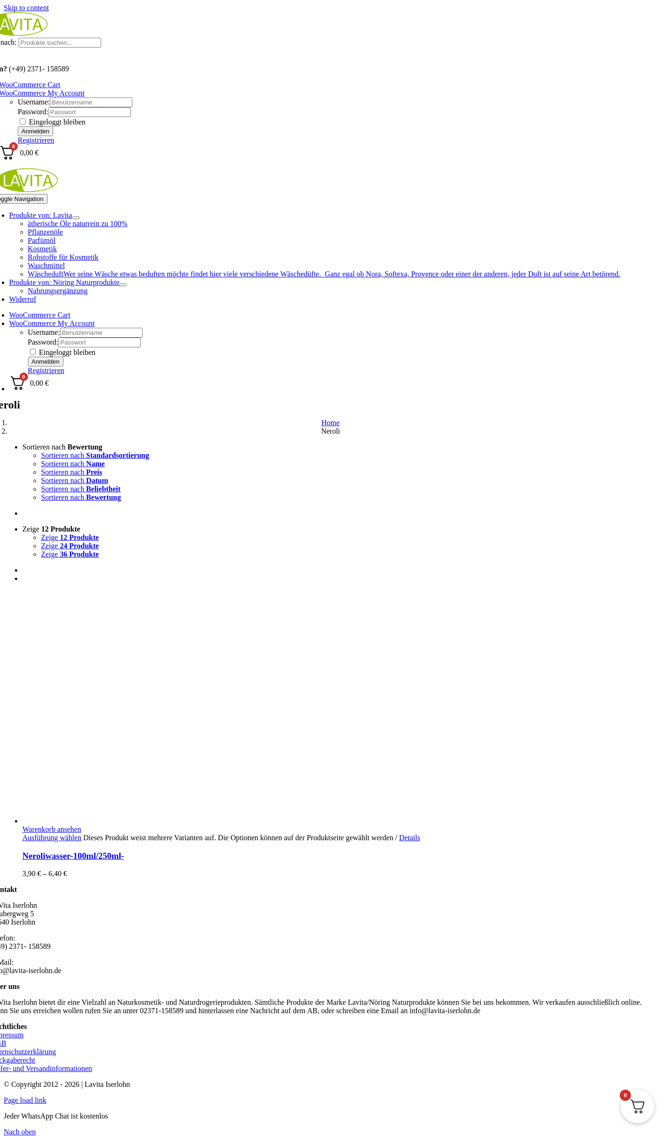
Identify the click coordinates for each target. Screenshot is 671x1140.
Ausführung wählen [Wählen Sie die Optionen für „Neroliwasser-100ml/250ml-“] (52, 838)
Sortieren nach (62, 447)
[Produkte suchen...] (60, 43)
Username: (34, 102)
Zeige (51, 529)
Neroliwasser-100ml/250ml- (73, 856)
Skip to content (26, 8)
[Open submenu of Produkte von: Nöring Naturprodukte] (123, 284)
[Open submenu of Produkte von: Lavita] (76, 217)
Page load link (25, 1100)
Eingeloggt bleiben (52, 122)
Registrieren (36, 140)
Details (409, 838)
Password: (33, 112)
